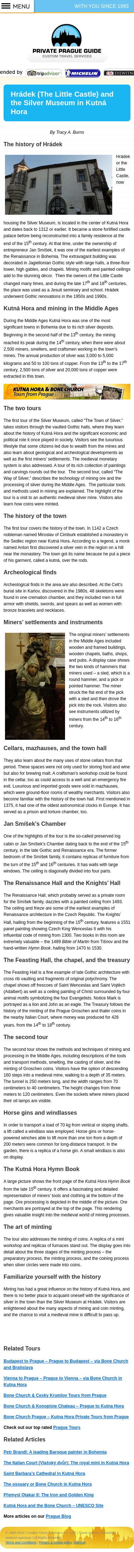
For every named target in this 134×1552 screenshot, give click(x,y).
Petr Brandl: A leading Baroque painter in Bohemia (55, 1452)
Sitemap (79, 1542)
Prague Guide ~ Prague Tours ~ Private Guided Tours (67, 45)
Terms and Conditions (20, 1542)
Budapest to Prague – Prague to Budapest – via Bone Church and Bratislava (66, 1364)
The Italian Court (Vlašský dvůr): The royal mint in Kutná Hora (66, 1462)
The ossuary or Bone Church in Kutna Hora (48, 1484)
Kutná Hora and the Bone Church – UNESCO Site (53, 1505)
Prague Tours (66, 1427)
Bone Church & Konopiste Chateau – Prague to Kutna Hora (64, 1406)
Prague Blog (58, 1516)
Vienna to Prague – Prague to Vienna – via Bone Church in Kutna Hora (63, 1381)
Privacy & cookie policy (55, 1542)
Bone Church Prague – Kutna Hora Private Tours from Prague (66, 1416)
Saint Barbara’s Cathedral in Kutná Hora (44, 1473)
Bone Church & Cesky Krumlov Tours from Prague (55, 1395)
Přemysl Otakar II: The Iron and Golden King (49, 1494)
